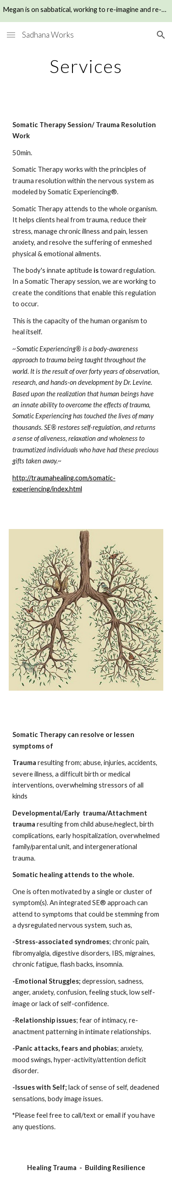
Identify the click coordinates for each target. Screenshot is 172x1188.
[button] (11, 34)
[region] (86, 11)
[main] (86, 70)
